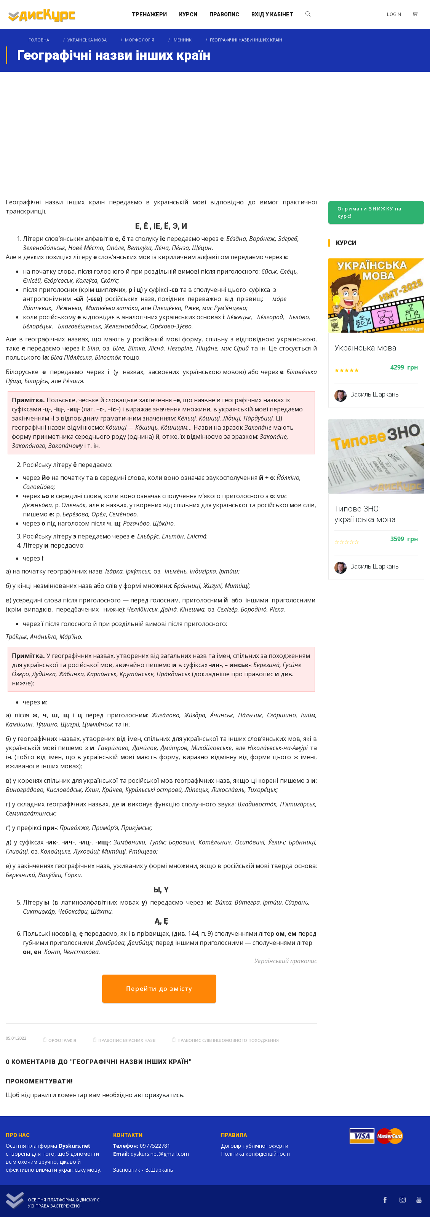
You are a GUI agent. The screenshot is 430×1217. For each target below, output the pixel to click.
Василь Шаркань (374, 394)
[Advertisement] (215, 129)
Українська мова (87, 40)
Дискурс (89, 1200)
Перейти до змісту (159, 988)
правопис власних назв (126, 1040)
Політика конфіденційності (255, 1153)
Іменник (182, 40)
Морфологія (139, 40)
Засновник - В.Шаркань (143, 1169)
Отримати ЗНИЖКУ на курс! (369, 212)
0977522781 (155, 1145)
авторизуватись (158, 1095)
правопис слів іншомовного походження (228, 1040)
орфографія (62, 1040)
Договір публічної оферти (254, 1145)
